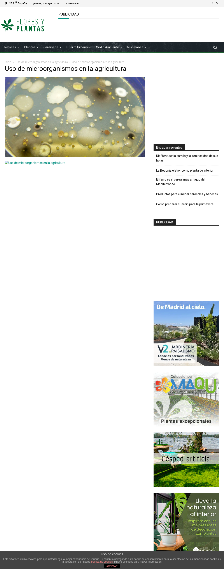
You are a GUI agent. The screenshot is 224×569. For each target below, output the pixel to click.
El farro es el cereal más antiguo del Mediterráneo (180, 182)
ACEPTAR (111, 566)
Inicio (8, 62)
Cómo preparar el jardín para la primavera (185, 204)
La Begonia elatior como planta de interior (185, 170)
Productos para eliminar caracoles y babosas (187, 194)
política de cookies (102, 561)
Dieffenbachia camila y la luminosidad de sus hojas (187, 158)
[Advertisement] (109, 29)
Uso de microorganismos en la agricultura (42, 62)
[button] (215, 47)
